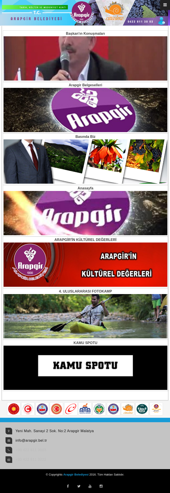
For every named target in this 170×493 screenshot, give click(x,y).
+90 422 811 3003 (30, 450)
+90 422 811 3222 (30, 459)
